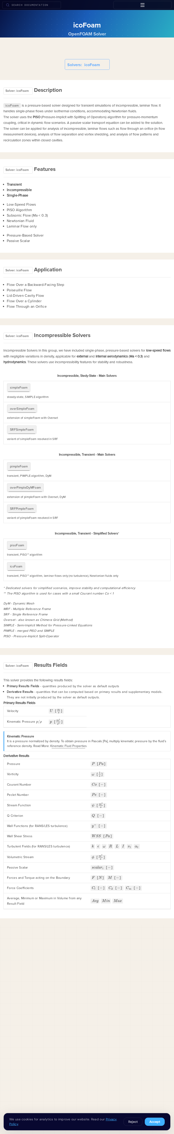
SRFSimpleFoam (22, 430)
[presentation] (51, 711)
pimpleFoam (19, 466)
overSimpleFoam (22, 409)
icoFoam (16, 566)
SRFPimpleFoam (22, 509)
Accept (154, 1122)
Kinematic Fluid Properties (68, 746)
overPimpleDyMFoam (25, 488)
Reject (133, 1122)
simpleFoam (18, 388)
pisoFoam (17, 545)
